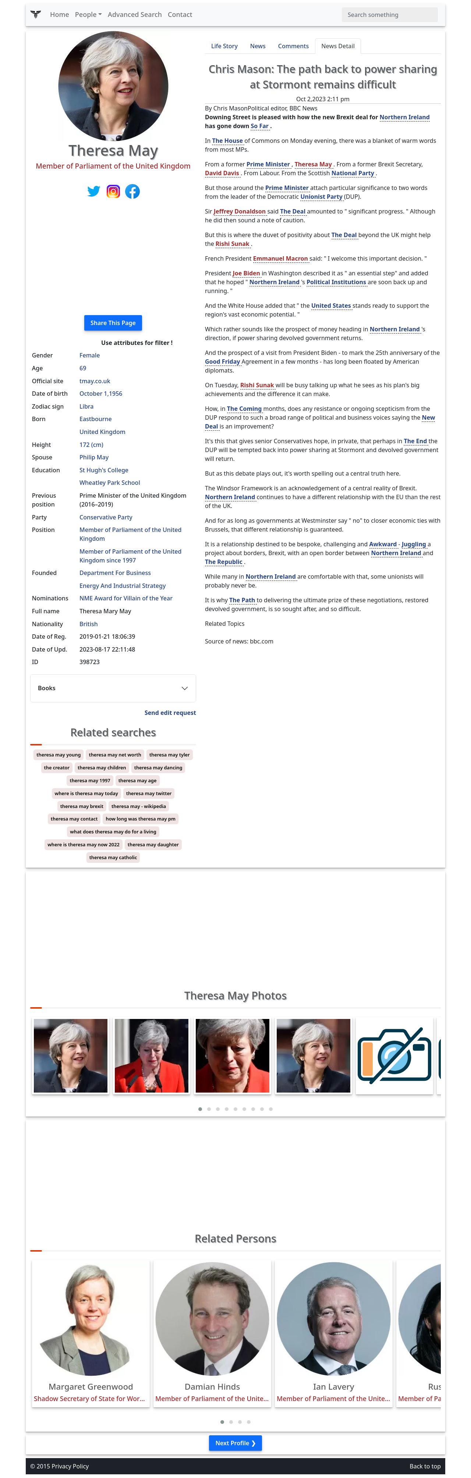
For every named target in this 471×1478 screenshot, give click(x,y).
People (86, 14)
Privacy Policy (70, 1466)
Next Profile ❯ (235, 1443)
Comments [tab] (293, 46)
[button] (200, 1109)
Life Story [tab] (224, 46)
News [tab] (258, 46)
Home (59, 14)
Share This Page (113, 323)
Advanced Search (135, 14)
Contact (180, 14)
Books (47, 688)
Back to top (425, 1466)
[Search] (390, 14)
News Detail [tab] (338, 46)
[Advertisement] (113, 257)
